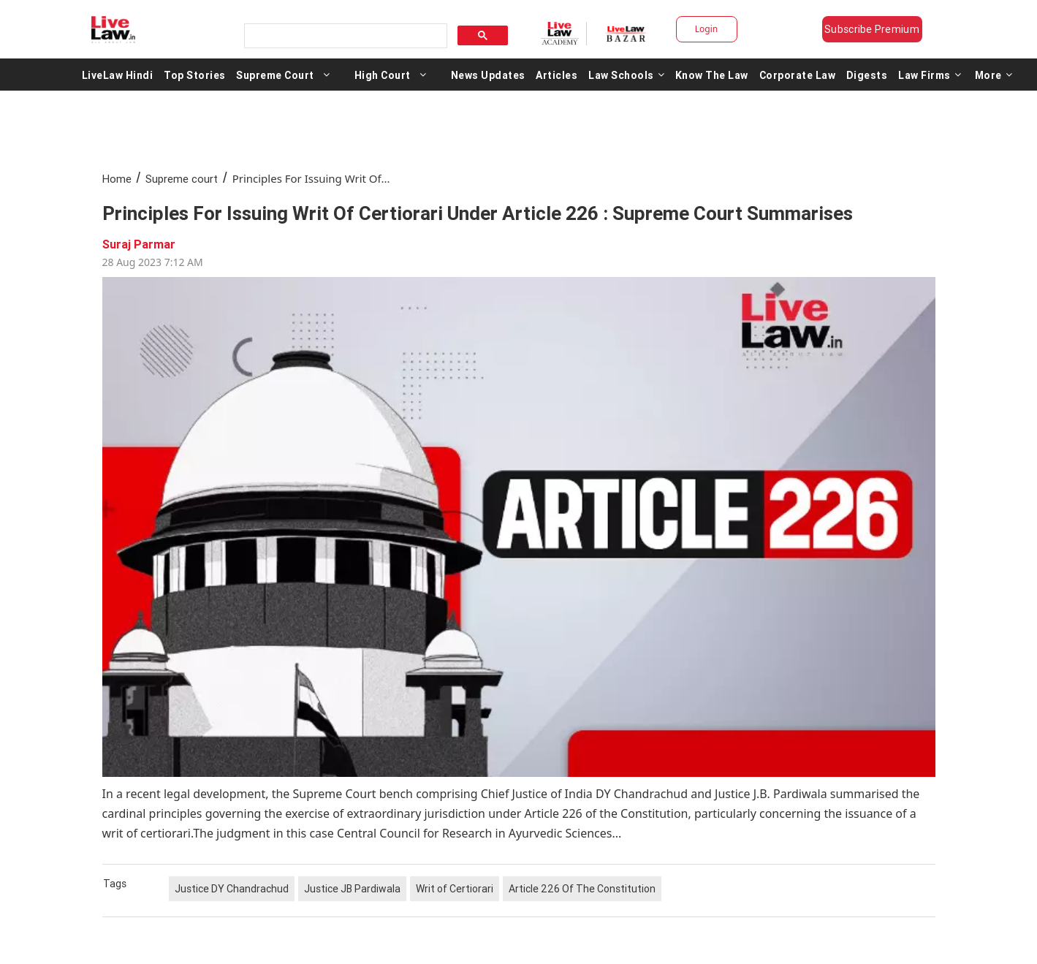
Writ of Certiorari (454, 888)
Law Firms (929, 74)
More (994, 74)
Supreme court (181, 179)
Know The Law (711, 74)
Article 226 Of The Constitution (582, 888)
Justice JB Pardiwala (352, 888)
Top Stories (195, 74)
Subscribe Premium (871, 29)
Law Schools (626, 74)
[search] (344, 36)
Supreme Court (275, 74)
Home (117, 179)
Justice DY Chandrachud (232, 888)
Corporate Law (797, 74)
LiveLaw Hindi (117, 74)
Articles (556, 74)
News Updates (488, 74)
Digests (867, 74)
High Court (382, 74)
